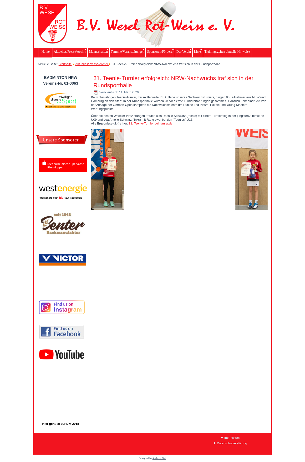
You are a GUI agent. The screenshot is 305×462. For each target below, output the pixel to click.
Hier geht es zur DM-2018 (60, 424)
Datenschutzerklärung (232, 443)
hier (62, 197)
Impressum (231, 438)
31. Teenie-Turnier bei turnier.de (151, 123)
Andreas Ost (159, 458)
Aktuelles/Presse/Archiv (92, 64)
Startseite (65, 64)
